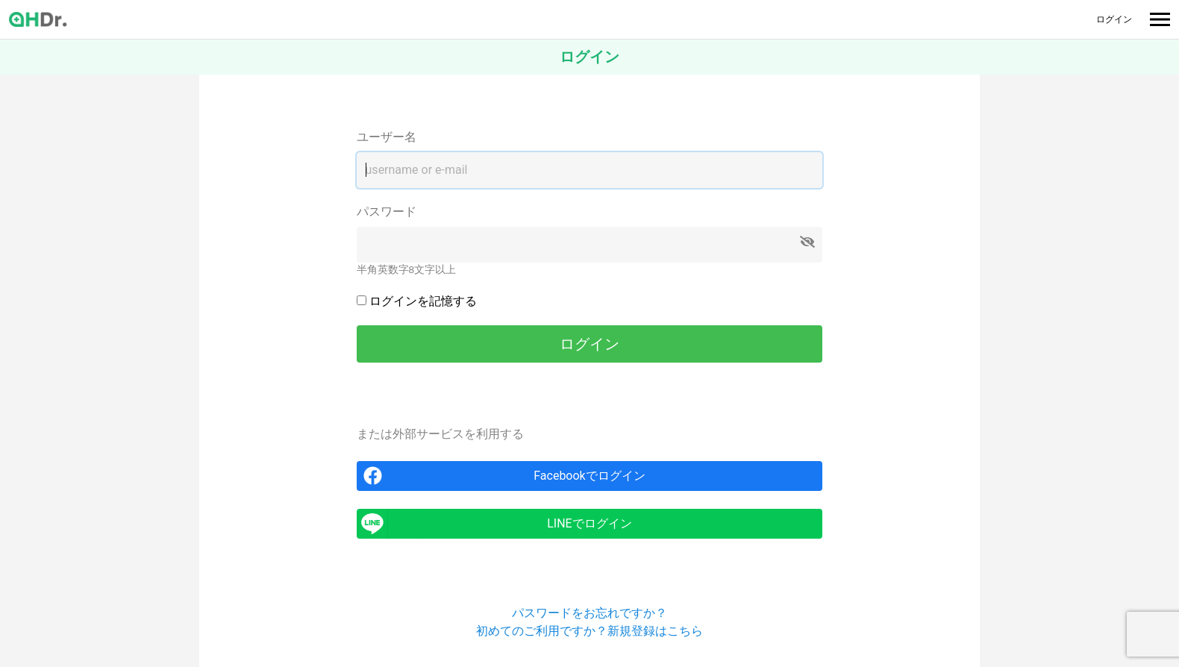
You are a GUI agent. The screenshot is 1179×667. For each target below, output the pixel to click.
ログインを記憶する (423, 301)
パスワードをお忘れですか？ (589, 613)
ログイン (1114, 19)
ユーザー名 (386, 137)
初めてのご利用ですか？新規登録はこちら (589, 630)
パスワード (386, 211)
